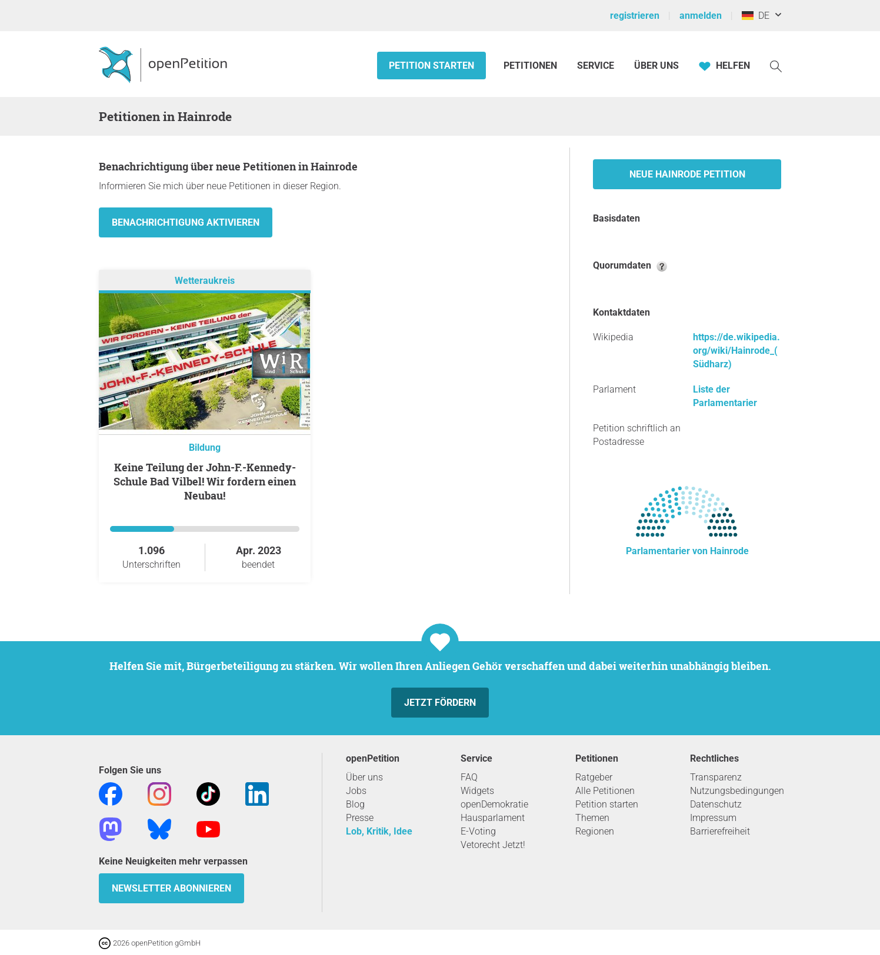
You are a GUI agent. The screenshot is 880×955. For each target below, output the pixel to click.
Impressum (713, 817)
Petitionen (531, 65)
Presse (360, 817)
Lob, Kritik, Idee (379, 831)
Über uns (364, 777)
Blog (355, 804)
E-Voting (478, 831)
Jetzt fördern (440, 702)
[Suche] (776, 65)
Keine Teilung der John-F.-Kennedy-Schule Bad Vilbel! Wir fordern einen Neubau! (205, 481)
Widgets (477, 790)
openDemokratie (494, 804)
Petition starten (431, 65)
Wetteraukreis (205, 280)
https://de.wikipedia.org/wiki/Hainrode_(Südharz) (736, 350)
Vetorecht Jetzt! (493, 844)
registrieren (634, 15)
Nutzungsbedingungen (737, 790)
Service (595, 65)
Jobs (356, 790)
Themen (592, 817)
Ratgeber (593, 777)
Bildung (205, 447)
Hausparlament (493, 817)
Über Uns (656, 65)
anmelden (700, 15)
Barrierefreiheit (720, 831)
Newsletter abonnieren (171, 888)
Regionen (594, 831)
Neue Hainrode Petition (687, 174)
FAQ (469, 777)
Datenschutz (716, 804)
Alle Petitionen (605, 790)
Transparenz (716, 777)
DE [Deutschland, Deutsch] (755, 15)
